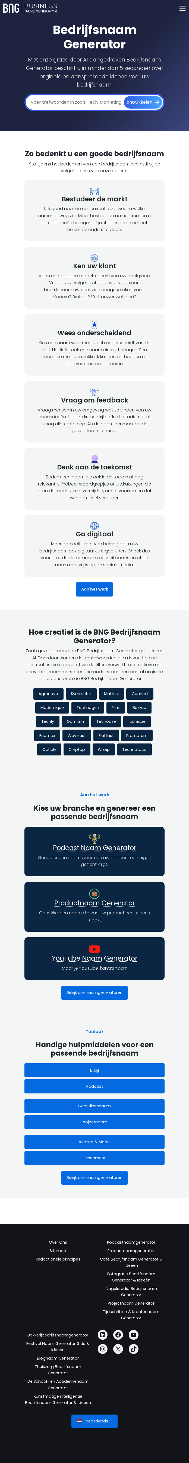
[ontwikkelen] (143, 102)
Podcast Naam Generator (94, 847)
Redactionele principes (58, 1259)
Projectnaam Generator (131, 1303)
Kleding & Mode (94, 1142)
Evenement (95, 1158)
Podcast (94, 1086)
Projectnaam (94, 1122)
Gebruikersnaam (94, 1106)
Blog (94, 1070)
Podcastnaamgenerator (131, 1242)
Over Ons (58, 1242)
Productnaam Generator (94, 903)
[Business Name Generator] (30, 8)
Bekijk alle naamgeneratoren (94, 992)
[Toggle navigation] (182, 8)
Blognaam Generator (58, 1358)
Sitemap (58, 1250)
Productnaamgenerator (131, 1250)
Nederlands (93, 1421)
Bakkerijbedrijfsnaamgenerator (57, 1335)
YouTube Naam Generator (94, 958)
